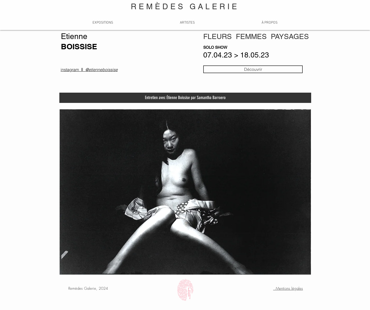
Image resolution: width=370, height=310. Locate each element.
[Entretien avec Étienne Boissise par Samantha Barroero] (185, 98)
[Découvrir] (253, 69)
